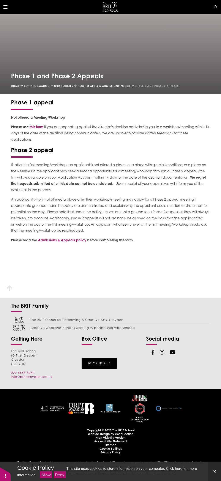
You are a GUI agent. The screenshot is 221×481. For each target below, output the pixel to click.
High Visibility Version (110, 437)
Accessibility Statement (110, 441)
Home (15, 86)
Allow (46, 475)
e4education (124, 434)
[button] (5, 474)
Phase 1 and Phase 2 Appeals (157, 86)
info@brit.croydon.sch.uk (31, 377)
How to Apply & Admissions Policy (104, 86)
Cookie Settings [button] (110, 448)
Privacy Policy (111, 452)
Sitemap (110, 445)
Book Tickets (99, 363)
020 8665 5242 (23, 372)
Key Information (37, 86)
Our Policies (63, 86)
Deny (59, 475)
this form (37, 127)
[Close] (214, 471)
